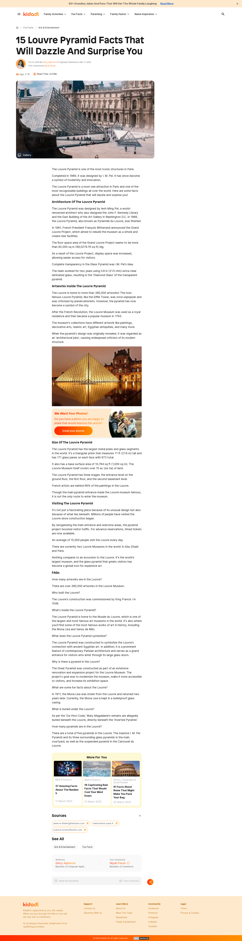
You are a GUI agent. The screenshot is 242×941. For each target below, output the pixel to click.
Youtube (152, 926)
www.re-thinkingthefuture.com (68, 823)
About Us (120, 908)
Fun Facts (76, 14)
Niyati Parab (49, 66)
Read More (166, 3)
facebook (153, 908)
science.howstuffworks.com (67, 829)
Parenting (96, 14)
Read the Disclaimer (69, 881)
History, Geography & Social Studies (124, 781)
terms (184, 908)
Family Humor (118, 14)
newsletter (121, 917)
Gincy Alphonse (50, 62)
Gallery (27, 155)
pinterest (153, 913)
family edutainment (126, 921)
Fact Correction (131, 881)
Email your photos (73, 430)
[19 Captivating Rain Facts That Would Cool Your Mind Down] (97, 768)
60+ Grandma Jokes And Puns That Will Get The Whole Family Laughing (113, 3)
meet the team (124, 913)
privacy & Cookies (190, 913)
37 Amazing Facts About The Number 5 (67, 789)
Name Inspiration (144, 14)
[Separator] (150, 882)
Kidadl (18, 27)
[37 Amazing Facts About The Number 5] (68, 768)
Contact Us (89, 908)
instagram (153, 917)
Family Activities (53, 14)
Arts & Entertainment (64, 847)
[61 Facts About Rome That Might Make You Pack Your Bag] (126, 768)
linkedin (152, 921)
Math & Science (63, 779)
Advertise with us (93, 913)
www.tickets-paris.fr (103, 823)
